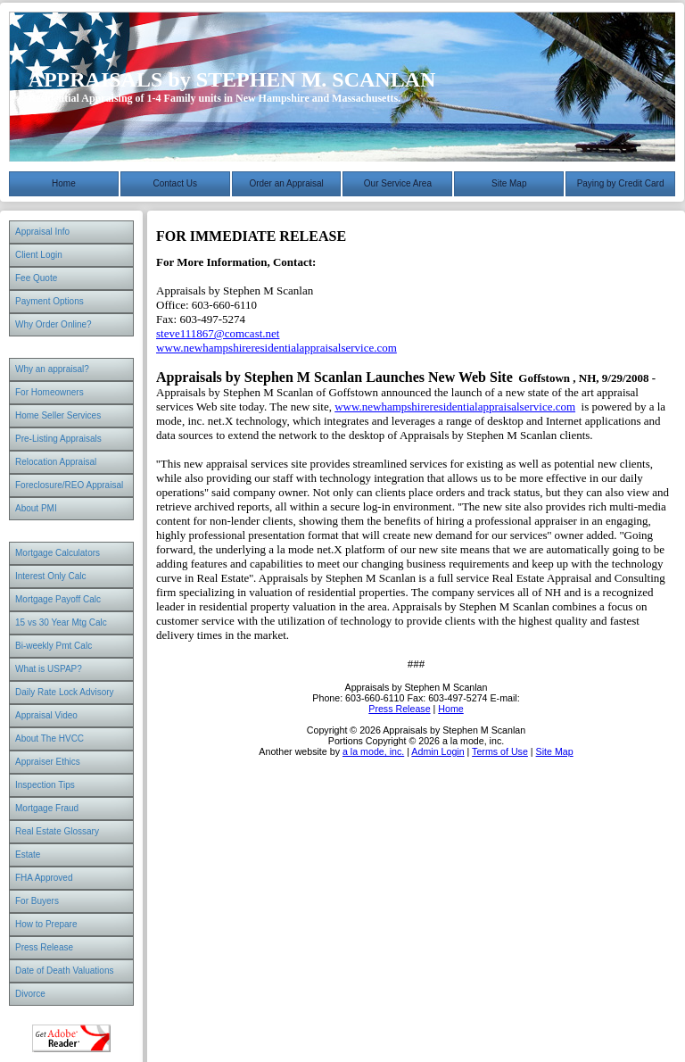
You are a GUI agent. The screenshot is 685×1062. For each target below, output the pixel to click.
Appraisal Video (46, 715)
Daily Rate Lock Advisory (64, 692)
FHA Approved (43, 878)
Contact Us (175, 183)
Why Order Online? (53, 324)
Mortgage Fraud (46, 808)
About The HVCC (49, 738)
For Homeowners (49, 392)
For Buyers (37, 901)
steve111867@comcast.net (217, 333)
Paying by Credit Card (620, 183)
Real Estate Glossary (57, 831)
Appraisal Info (42, 231)
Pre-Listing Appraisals (58, 439)
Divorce (30, 994)
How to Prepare (46, 924)
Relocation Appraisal (55, 462)
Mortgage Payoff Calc (58, 599)
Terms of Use (500, 751)
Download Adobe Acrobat (71, 1038)
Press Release (44, 947)
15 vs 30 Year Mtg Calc (61, 622)
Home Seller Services (58, 415)
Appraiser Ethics (47, 762)
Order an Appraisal (286, 183)
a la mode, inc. (373, 751)
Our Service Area (398, 183)
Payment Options (49, 301)
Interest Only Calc (50, 576)
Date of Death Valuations (64, 970)
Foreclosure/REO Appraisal (69, 485)
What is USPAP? (48, 669)
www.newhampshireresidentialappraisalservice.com (276, 347)
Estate (27, 854)
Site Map (508, 183)
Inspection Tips (45, 785)
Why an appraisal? (52, 369)
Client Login (38, 255)
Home (64, 183)
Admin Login (437, 751)
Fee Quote (36, 278)
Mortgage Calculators (57, 553)
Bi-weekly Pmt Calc (53, 646)
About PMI (36, 508)
